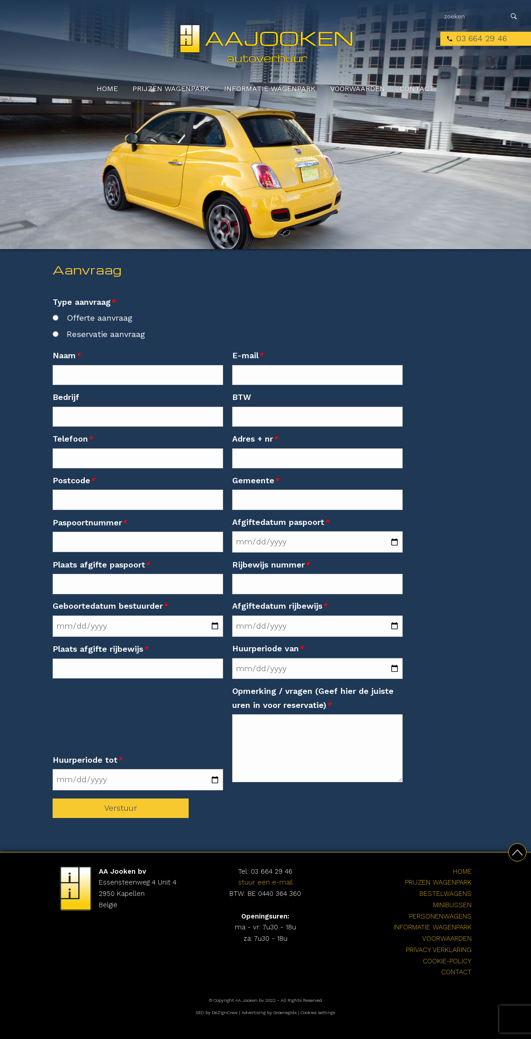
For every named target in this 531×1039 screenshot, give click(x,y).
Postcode (74, 480)
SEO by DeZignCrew (217, 1012)
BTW (241, 397)
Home (107, 88)
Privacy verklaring (439, 950)
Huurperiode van (267, 648)
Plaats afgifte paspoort (101, 564)
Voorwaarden (357, 88)
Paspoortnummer (90, 522)
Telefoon (73, 438)
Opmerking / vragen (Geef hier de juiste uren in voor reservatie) (313, 698)
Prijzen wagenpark (170, 88)
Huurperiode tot (87, 760)
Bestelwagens (445, 894)
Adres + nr (255, 438)
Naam (66, 355)
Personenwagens (440, 916)
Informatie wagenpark (270, 88)
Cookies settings (318, 1012)
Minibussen (452, 905)
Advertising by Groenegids (269, 1012)
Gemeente (255, 480)
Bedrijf (66, 397)
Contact (416, 88)
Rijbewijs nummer (270, 564)
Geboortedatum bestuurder (110, 606)
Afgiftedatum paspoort (280, 522)
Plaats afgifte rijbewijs (100, 649)
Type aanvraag (84, 302)
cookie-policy (447, 961)
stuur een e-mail (265, 882)
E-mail (247, 355)
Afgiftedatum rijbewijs (279, 606)
